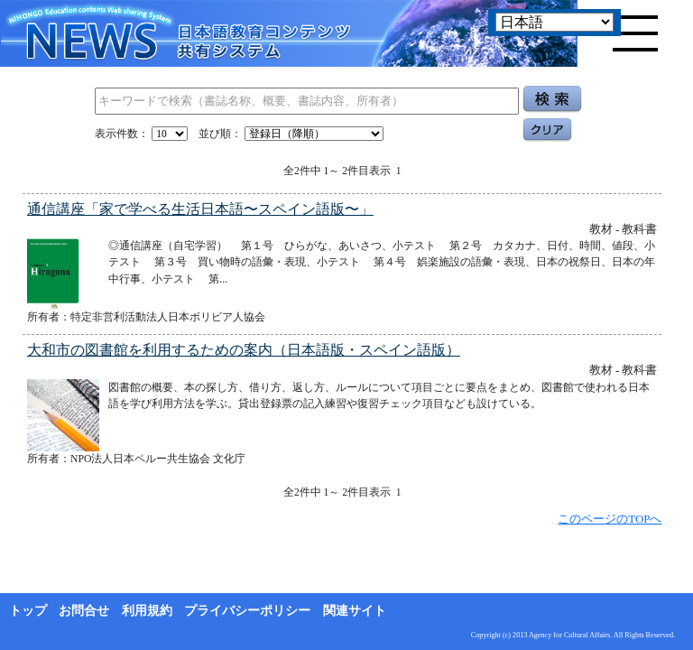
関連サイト (354, 611)
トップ (28, 611)
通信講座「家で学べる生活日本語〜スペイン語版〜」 (200, 209)
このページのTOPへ (609, 518)
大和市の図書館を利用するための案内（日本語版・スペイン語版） (243, 350)
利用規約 (147, 611)
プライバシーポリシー (247, 611)
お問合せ (84, 611)
